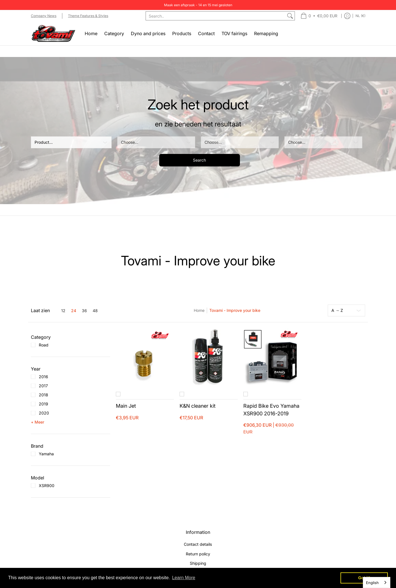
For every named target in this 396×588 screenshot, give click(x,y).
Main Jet (126, 406)
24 (73, 310)
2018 (43, 394)
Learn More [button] (183, 577)
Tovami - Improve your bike (234, 310)
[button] (41, 337)
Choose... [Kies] (129, 142)
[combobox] (216, 16)
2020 (44, 413)
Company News (43, 16)
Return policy (198, 553)
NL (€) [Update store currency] (360, 16)
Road (43, 344)
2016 (43, 376)
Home (199, 310)
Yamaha (46, 453)
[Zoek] (290, 16)
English (372, 582)
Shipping (198, 563)
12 (63, 310)
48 (95, 310)
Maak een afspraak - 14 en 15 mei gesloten (198, 5)
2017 (43, 385)
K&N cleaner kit (198, 406)
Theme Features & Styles (88, 16)
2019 (43, 403)
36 (84, 310)
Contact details (198, 544)
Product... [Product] (44, 142)
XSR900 (46, 485)
